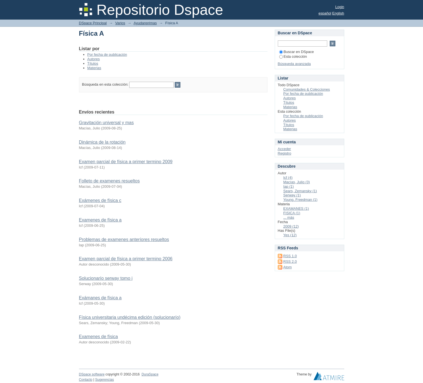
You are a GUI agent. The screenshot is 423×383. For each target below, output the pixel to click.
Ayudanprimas (145, 23)
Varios (120, 23)
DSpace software (92, 374)
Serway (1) (292, 195)
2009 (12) (291, 226)
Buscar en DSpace (296, 52)
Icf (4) (288, 177)
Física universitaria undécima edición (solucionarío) (130, 317)
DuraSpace (150, 374)
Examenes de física (98, 336)
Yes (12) (290, 235)
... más (288, 217)
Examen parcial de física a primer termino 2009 (126, 161)
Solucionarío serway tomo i (106, 278)
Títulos (92, 63)
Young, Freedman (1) (300, 199)
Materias (94, 68)
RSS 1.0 (290, 256)
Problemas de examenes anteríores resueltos (124, 239)
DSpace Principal (93, 23)
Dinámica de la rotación (102, 142)
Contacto (85, 380)
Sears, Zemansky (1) (300, 191)
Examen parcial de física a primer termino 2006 (126, 258)
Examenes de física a (100, 220)
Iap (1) (288, 186)
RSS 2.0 (290, 261)
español (325, 13)
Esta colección (293, 56)
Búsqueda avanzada (294, 64)
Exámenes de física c (100, 200)
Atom (287, 267)
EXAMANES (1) (296, 208)
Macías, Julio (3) (296, 182)
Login (339, 7)
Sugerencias (104, 380)
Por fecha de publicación (107, 54)
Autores (93, 59)
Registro (284, 153)
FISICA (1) (291, 213)
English (338, 13)
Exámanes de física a (100, 297)
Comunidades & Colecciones (306, 89)
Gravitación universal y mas (106, 122)
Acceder (284, 149)
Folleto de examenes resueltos (109, 181)
